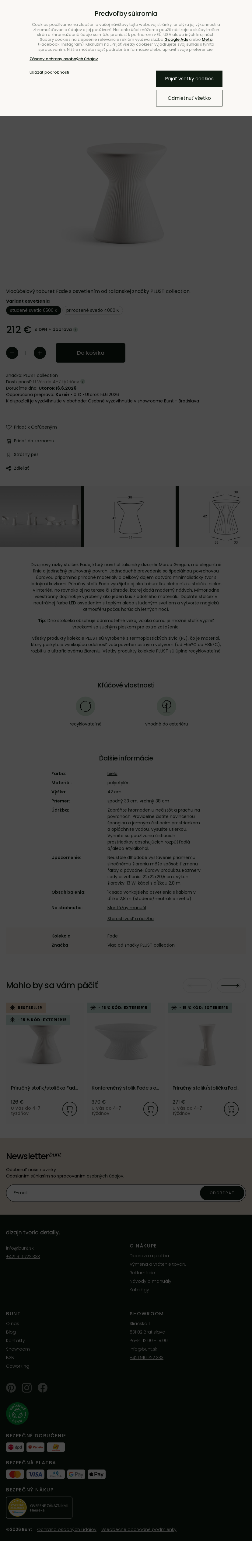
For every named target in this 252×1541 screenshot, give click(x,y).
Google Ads (176, 39)
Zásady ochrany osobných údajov (64, 59)
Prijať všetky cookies (189, 78)
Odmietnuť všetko (189, 98)
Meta (207, 39)
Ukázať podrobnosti (49, 72)
